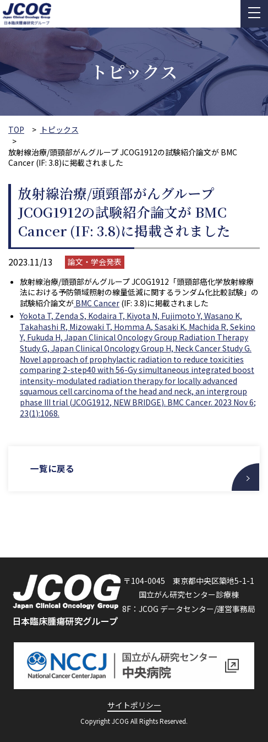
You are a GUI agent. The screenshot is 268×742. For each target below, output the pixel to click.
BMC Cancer (96, 302)
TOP (16, 129)
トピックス (59, 129)
